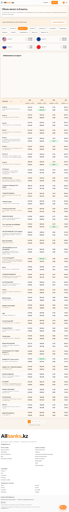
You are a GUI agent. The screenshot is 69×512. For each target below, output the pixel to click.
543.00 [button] (64, 38)
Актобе (13, 28)
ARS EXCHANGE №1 (8, 374)
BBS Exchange (6, 298)
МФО (36, 463)
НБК (2, 456)
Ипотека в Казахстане (41, 456)
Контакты (3, 477)
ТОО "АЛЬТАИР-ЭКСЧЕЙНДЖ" (11, 224)
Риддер (5, 32)
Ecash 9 (4, 162)
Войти (54, 2)
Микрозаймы (38, 460)
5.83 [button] (31, 46)
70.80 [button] (65, 48)
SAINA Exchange (7, 178)
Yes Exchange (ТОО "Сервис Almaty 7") (10, 351)
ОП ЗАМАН (5, 381)
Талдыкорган (23, 32)
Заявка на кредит (39, 458)
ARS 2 (4, 267)
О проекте (3, 475)
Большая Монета (7, 328)
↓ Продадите (27, 103)
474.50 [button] (30, 40)
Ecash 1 (4, 137)
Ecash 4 (4, 115)
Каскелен (42, 28)
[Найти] (21, 101)
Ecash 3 (4, 123)
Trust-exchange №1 (8, 258)
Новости (3, 470)
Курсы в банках (5, 449)
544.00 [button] (64, 40)
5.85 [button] (31, 48)
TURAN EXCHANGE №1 (9, 274)
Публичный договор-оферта (8, 499)
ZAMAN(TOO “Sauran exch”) (10, 359)
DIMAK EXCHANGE (7, 216)
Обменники (4, 452)
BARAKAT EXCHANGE (8, 305)
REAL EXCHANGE (7, 241)
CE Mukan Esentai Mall (9, 208)
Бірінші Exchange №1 (8, 343)
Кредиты (37, 452)
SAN (3, 313)
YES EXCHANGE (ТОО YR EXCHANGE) (9, 248)
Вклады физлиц (39, 465)
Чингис (4, 289)
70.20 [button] (65, 46)
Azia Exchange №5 (7, 321)
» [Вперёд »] (43, 421)
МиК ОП (4, 404)
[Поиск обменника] (15, 101)
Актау (4, 28)
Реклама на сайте (5, 479)
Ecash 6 (4, 146)
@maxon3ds (3, 502)
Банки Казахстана (40, 449)
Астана (33, 28)
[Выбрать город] (46, 2)
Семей (13, 32)
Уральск (35, 32)
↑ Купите (32, 103)
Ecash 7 (4, 130)
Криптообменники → (59, 22)
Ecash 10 (5, 154)
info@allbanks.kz (5, 444)
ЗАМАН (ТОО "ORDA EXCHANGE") (12, 367)
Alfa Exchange (6, 397)
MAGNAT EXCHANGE (8, 389)
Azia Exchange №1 (7, 282)
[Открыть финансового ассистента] (62, 507)
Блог (2, 473)
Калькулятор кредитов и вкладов (44, 454)
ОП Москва (5, 169)
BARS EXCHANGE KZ (8, 413)
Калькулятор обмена (6, 458)
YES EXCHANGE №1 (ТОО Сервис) (12, 231)
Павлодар (63, 28)
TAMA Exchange (7, 201)
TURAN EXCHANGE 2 (8, 193)
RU (64, 2)
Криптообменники (6, 454)
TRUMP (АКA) (6, 336)
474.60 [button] (30, 38)
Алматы (22, 28)
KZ (66, 2)
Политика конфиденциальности (25, 499)
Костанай (52, 28)
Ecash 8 (4, 107)
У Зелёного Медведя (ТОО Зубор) (10, 186)
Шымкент (44, 32)
